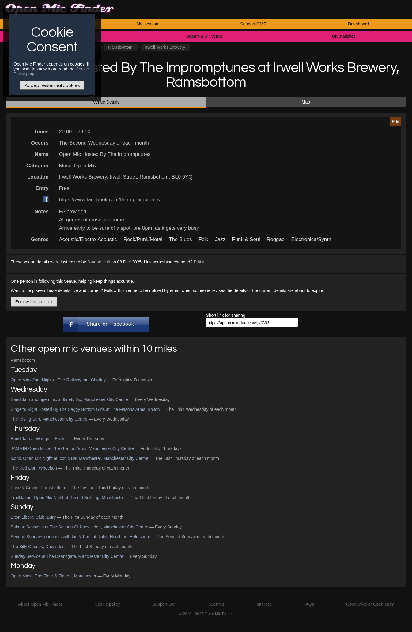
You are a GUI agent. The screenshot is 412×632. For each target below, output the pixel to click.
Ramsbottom (120, 47)
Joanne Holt (98, 261)
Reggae (275, 239)
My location (147, 23)
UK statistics (344, 36)
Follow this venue (33, 301)
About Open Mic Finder (40, 604)
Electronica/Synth (311, 239)
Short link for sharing (225, 315)
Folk (203, 239)
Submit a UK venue (204, 36)
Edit (395, 121)
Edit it (199, 261)
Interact (264, 604)
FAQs (308, 604)
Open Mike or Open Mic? (370, 604)
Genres (217, 604)
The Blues (180, 239)
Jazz (220, 239)
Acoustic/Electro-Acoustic (88, 239)
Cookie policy (107, 604)
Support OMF (253, 23)
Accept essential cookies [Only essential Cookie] (52, 85)
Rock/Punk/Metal (142, 239)
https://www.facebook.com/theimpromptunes (109, 199)
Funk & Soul (246, 239)
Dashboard (358, 23)
